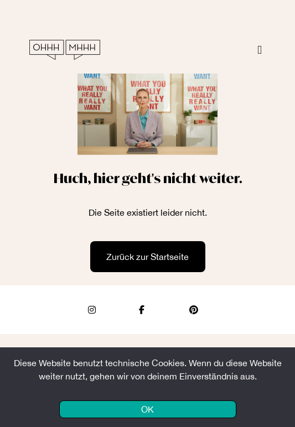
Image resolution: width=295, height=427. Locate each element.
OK (147, 409)
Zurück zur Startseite (147, 257)
